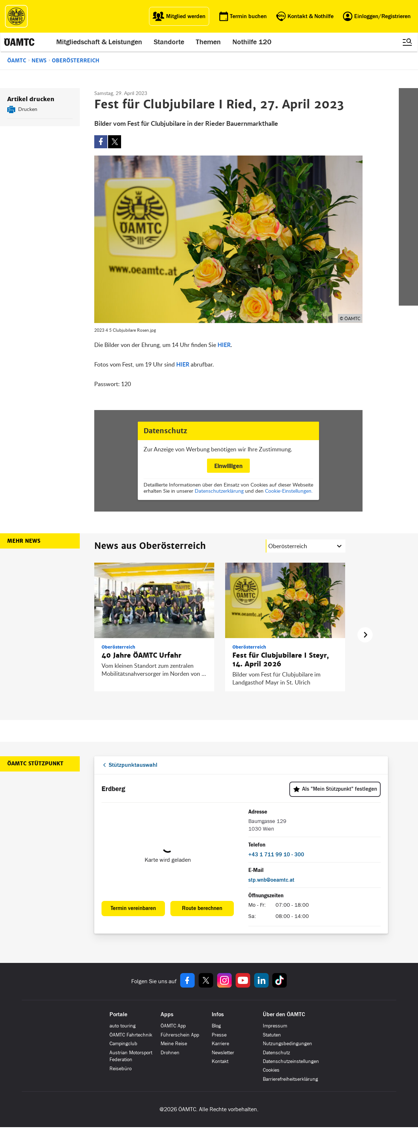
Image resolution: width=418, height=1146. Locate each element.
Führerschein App (180, 1035)
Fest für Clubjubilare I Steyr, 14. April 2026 (280, 659)
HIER (224, 344)
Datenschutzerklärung (219, 490)
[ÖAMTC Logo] (16, 16)
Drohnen (170, 1052)
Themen (208, 42)
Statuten (272, 1035)
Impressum (275, 1026)
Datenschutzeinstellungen (291, 1061)
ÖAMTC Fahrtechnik (130, 1035)
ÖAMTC (16, 60)
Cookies (271, 1070)
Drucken (27, 109)
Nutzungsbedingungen (287, 1043)
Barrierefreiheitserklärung (290, 1079)
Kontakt (220, 1061)
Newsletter (223, 1052)
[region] (220, 635)
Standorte (169, 42)
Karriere (220, 1043)
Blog (216, 1026)
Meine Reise (174, 1043)
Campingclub (123, 1043)
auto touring (122, 1026)
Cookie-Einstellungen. (289, 490)
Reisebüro (120, 1068)
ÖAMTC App (173, 1026)
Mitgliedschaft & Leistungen (99, 42)
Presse (219, 1035)
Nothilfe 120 (252, 42)
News (39, 60)
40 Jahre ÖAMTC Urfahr (141, 655)
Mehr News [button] (23, 541)
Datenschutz (276, 1052)
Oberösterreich (75, 60)
